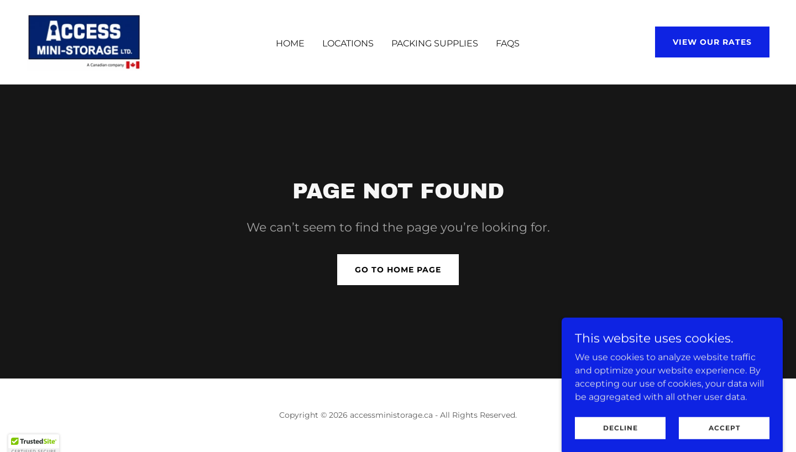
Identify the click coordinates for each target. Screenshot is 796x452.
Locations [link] (348, 43)
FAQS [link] (508, 43)
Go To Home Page (398, 270)
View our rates (712, 42)
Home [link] (290, 43)
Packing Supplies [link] (434, 43)
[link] (84, 41)
